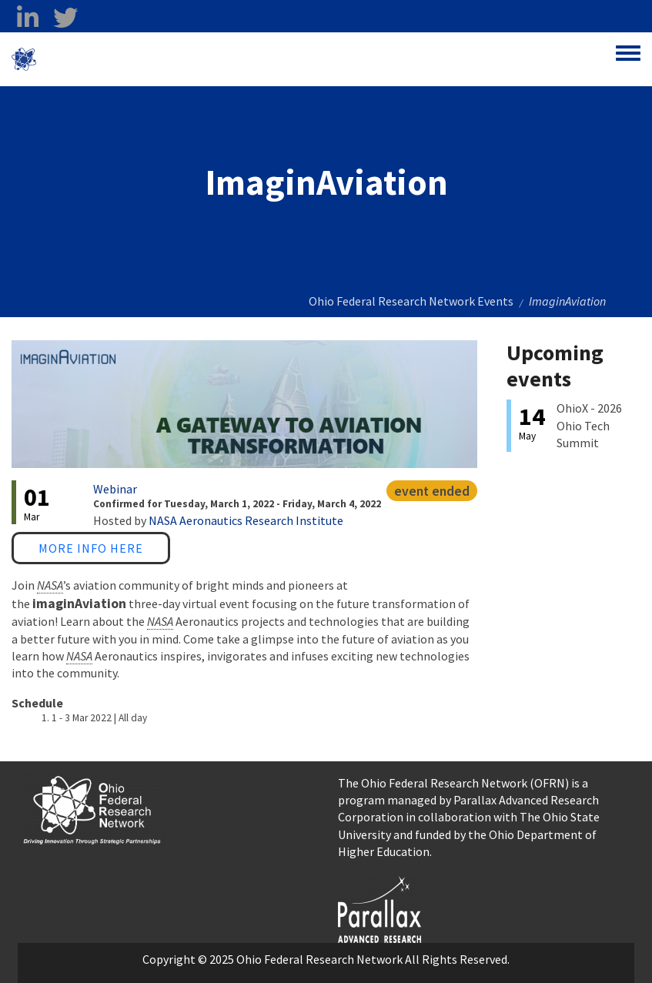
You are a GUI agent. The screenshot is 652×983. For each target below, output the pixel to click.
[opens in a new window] (379, 907)
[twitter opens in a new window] (65, 17)
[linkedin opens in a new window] (27, 17)
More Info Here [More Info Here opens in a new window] (90, 548)
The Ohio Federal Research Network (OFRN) (453, 783)
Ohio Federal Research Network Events (411, 301)
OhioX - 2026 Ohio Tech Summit (589, 425)
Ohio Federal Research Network (126, 59)
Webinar (115, 489)
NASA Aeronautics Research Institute (246, 520)
